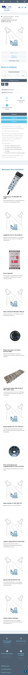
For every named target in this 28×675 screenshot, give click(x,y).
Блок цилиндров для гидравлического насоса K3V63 (13, 465)
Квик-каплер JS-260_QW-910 (12, 503)
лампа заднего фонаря (10, 618)
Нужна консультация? (14, 71)
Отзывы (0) (14, 118)
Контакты (14, 121)
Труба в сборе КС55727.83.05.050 (13, 541)
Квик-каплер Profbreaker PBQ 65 (13, 311)
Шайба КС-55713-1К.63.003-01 (13, 235)
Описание (14, 114)
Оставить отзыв (14, 60)
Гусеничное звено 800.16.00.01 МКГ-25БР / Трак (13, 388)
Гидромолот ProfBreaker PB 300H (12, 197)
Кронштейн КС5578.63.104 (11, 580)
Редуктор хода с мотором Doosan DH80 (11, 350)
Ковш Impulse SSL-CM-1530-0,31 (13, 426)
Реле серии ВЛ (8, 273)
